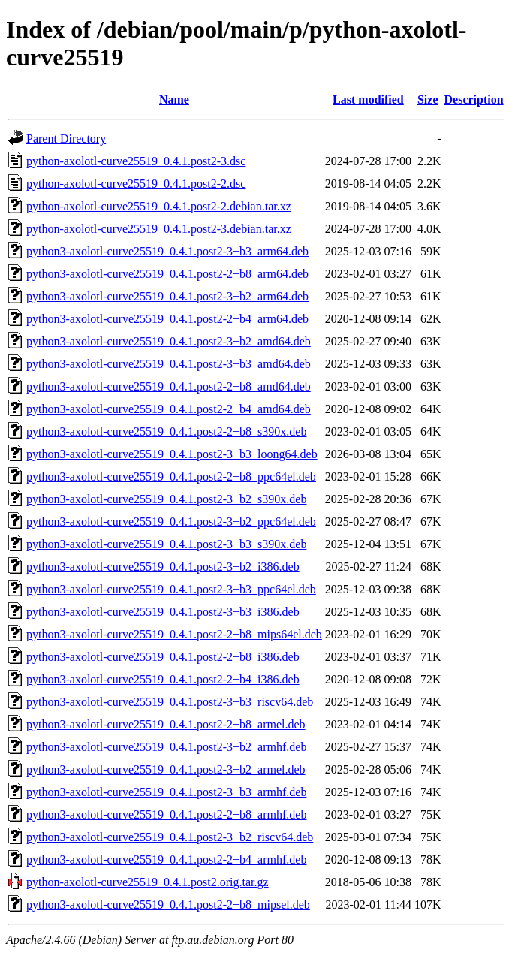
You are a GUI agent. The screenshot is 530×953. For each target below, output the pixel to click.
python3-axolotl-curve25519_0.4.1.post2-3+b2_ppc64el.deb (171, 521)
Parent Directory (66, 138)
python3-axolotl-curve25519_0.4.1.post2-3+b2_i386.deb (163, 566)
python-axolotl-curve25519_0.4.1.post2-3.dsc (135, 161)
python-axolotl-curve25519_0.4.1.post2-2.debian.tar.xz (158, 206)
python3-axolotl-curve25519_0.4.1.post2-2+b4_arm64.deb (167, 318)
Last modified (368, 99)
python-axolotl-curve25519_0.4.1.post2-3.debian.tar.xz (158, 228)
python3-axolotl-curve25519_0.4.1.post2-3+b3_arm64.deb (167, 251)
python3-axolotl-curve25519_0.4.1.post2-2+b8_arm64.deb (167, 273)
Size (427, 99)
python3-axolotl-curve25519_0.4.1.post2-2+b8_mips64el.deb (174, 634)
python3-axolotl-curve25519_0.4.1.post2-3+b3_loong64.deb (172, 454)
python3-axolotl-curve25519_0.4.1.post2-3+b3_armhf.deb (166, 792)
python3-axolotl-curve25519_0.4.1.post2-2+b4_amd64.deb (168, 409)
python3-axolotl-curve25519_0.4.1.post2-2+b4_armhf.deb (166, 859)
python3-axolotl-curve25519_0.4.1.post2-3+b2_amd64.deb (168, 341)
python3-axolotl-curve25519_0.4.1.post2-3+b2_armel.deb (166, 769)
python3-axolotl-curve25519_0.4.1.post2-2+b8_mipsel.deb (168, 904)
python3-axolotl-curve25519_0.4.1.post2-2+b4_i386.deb (163, 679)
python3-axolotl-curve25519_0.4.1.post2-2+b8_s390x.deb (166, 431)
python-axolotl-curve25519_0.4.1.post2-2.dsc (135, 183)
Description (474, 99)
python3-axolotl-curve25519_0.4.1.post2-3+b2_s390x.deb (166, 499)
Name (174, 99)
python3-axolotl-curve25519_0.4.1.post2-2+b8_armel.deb (166, 724)
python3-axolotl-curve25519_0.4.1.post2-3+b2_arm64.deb (167, 296)
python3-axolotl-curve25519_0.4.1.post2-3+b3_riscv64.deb (169, 701)
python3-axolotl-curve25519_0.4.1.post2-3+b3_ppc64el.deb (171, 589)
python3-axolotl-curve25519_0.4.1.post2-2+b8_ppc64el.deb (171, 476)
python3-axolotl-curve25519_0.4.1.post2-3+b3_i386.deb (163, 611)
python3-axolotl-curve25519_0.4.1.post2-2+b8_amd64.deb (168, 386)
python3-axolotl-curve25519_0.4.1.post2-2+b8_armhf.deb (166, 814)
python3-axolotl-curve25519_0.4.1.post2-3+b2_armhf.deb (166, 746)
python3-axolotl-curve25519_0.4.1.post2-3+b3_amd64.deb (168, 363)
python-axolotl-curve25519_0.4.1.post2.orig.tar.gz (147, 882)
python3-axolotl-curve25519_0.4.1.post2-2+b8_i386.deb (163, 656)
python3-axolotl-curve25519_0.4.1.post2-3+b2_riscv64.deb (169, 837)
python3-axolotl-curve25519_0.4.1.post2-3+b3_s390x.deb (166, 544)
